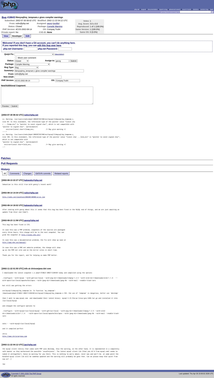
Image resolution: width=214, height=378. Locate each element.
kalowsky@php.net (33, 180)
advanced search (175, 9)
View (6, 36)
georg (49, 23)
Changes (27, 173)
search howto (186, 9)
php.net (136, 9)
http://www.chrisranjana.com (14, 336)
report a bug (163, 9)
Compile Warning (54, 26)
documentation (153, 9)
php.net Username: (13, 49)
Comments (15, 173)
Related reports (61, 173)
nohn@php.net (31, 115)
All (5, 173)
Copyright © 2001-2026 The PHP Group (26, 374)
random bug (204, 9)
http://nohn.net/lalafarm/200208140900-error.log (23, 197)
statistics (196, 9)
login (211, 9)
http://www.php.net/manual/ (14, 242)
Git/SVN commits (43, 173)
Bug (4, 17)
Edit (27, 36)
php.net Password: (48, 49)
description (59, 54)
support (143, 9)
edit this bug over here (49, 45)
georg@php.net (31, 220)
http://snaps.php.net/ (31, 235)
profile (56, 23)
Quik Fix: (9, 54)
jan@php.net (30, 345)
